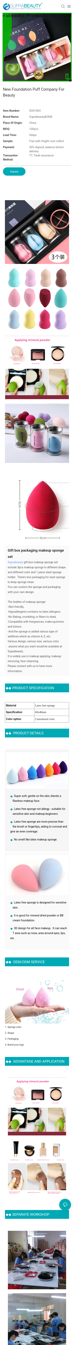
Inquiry (14, 171)
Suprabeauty (15, 561)
